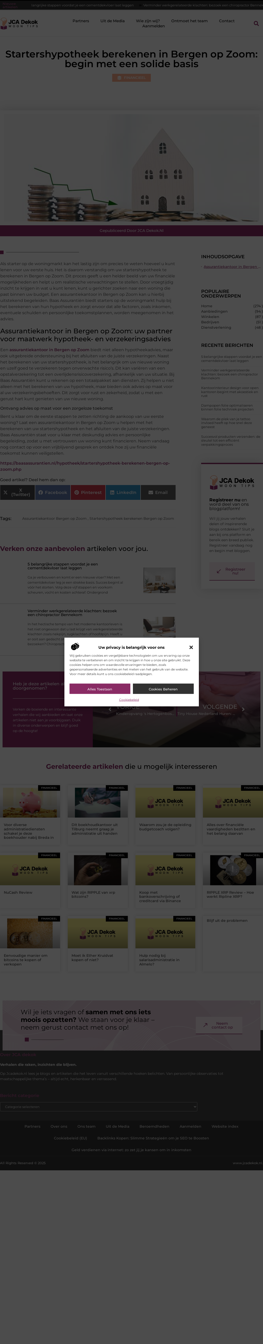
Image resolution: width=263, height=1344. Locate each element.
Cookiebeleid (129, 699)
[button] (191, 647)
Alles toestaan (99, 689)
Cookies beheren (163, 689)
